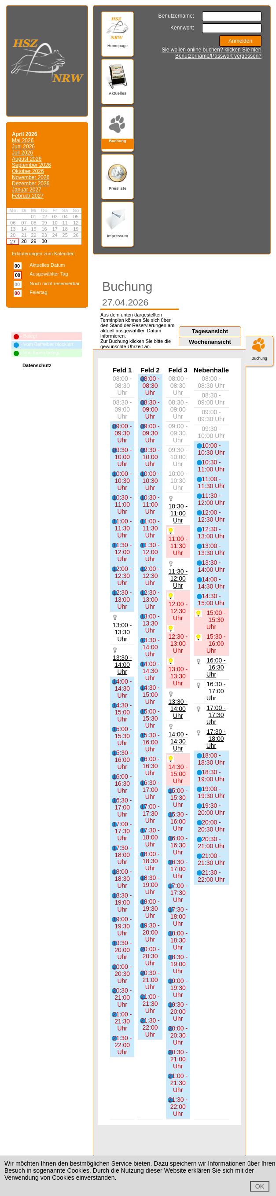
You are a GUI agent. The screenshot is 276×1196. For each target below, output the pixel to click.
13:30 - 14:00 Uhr (122, 664)
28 (23, 241)
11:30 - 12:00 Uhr (178, 578)
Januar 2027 (26, 190)
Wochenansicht (210, 342)
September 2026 (31, 165)
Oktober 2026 (28, 171)
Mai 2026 (22, 140)
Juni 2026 (23, 147)
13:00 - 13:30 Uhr (122, 632)
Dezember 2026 (30, 183)
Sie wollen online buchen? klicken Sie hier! (211, 50)
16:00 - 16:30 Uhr (216, 667)
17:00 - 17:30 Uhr (216, 714)
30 (44, 241)
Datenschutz (36, 365)
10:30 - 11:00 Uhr (178, 513)
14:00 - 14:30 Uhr (178, 741)
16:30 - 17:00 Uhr (216, 691)
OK (259, 1186)
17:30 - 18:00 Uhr (216, 738)
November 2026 (30, 177)
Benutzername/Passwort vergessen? (218, 56)
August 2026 (26, 159)
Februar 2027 (28, 196)
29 (33, 241)
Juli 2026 (22, 153)
